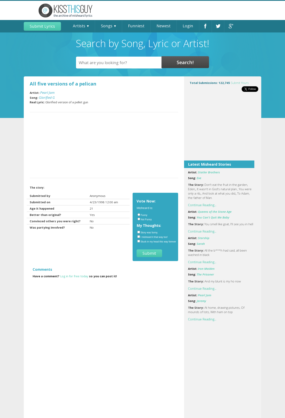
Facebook (205, 26)
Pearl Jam (204, 295)
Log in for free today (74, 276)
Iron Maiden (206, 269)
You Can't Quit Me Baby (213, 217)
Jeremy (201, 301)
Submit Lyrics (42, 26)
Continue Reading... (202, 205)
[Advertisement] (222, 129)
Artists (79, 25)
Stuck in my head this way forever (155, 241)
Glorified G (47, 97)
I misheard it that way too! (152, 236)
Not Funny (145, 219)
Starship (203, 238)
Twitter (218, 26)
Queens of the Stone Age (215, 212)
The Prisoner (205, 274)
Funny (142, 215)
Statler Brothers (209, 172)
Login (188, 25)
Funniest (136, 25)
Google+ (230, 26)
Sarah (201, 244)
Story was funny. (147, 232)
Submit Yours (240, 83)
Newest (164, 25)
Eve (199, 178)
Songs (106, 25)
